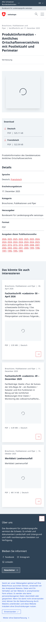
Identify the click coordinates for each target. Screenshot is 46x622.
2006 (4, 248)
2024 (37, 239)
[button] (42, 518)
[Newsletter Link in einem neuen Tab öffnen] (11, 570)
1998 (37, 248)
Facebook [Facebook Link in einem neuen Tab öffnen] (8, 557)
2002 (15, 248)
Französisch (16, 179)
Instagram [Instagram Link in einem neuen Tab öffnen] (23, 557)
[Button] (38, 354)
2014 (21, 245)
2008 (32, 245)
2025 (9, 239)
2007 (37, 245)
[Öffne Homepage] (9, 14)
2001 (21, 248)
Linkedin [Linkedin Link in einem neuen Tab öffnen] (7, 562)
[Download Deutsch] (23, 131)
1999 (32, 248)
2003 (9, 248)
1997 (4, 251)
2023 (37, 242)
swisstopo (12, 14)
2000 (26, 248)
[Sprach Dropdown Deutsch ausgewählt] (41, 3)
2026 (4, 239)
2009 (26, 245)
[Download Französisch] (23, 141)
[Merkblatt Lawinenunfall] (38, 501)
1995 (9, 251)
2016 (9, 245)
